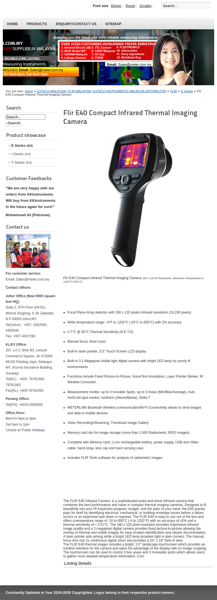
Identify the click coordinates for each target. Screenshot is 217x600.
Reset (130, 6)
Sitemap (113, 24)
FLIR (173, 91)
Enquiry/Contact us (76, 24)
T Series (21, 162)
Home (29, 91)
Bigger (116, 6)
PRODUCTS (37, 24)
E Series (187, 91)
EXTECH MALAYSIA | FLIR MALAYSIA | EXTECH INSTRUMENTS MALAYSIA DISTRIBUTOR (101, 91)
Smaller (145, 6)
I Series (21, 154)
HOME (12, 24)
